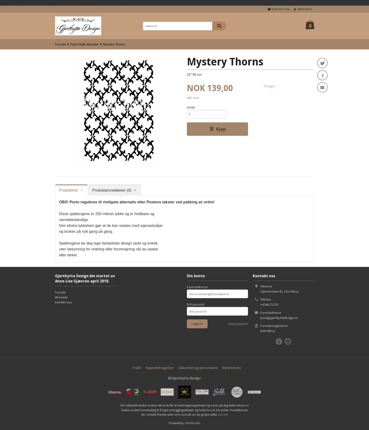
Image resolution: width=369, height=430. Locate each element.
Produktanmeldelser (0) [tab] (111, 190)
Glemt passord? (238, 324)
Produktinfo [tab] (68, 190)
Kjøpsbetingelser (160, 367)
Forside (60, 44)
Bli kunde (61, 297)
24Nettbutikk (192, 423)
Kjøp (217, 129)
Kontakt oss (63, 302)
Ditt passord (195, 304)
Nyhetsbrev (231, 367)
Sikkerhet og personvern (198, 367)
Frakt (136, 367)
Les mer (223, 415)
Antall (191, 107)
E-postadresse (197, 287)
